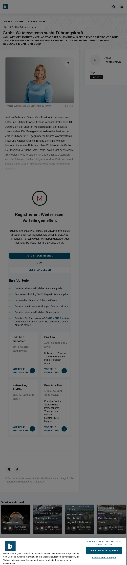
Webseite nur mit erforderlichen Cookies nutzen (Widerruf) (104, 542)
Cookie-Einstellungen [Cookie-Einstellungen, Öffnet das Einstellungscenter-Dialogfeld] (104, 557)
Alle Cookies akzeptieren (104, 550)
